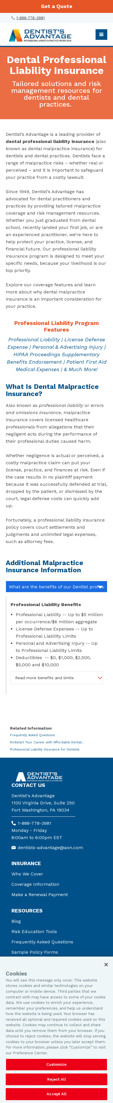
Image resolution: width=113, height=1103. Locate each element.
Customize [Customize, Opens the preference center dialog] (56, 1064)
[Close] (106, 964)
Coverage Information (35, 884)
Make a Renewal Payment (39, 894)
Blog (16, 921)
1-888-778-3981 (30, 18)
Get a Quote (56, 6)
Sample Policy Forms (34, 952)
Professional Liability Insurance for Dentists (45, 749)
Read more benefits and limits (44, 677)
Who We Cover (27, 874)
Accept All (56, 1094)
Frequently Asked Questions (32, 735)
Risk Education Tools (34, 931)
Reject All (56, 1079)
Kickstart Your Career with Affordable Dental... (47, 742)
